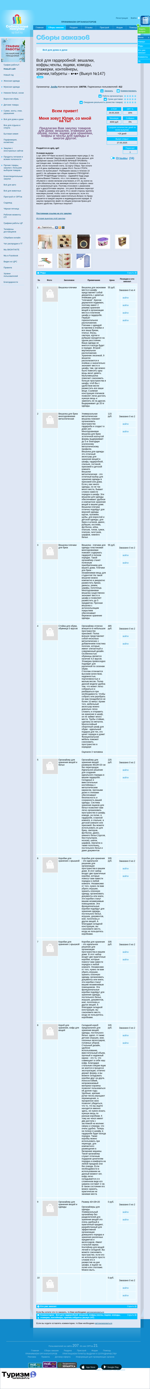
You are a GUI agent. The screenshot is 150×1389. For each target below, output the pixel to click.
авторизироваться (95, 1312)
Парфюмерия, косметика (10, 141)
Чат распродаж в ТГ (13, 243)
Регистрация (122, 18)
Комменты (143, 57)
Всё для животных (12, 191)
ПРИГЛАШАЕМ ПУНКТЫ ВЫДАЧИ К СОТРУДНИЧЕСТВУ (90, 1353)
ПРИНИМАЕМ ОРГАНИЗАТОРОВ (78, 22)
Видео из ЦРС (10, 261)
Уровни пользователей (11, 274)
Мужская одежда (12, 87)
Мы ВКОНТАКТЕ (11, 249)
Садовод (8, 203)
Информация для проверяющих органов (95, 1357)
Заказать (108, 91)
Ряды (140, 46)
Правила (8, 267)
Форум (119, 27)
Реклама (32, 1357)
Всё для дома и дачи (14, 119)
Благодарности (11, 282)
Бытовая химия (11, 134)
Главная (39, 27)
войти (126, 297)
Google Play (113, 1367)
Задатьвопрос (142, 30)
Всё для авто (10, 185)
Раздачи (74, 27)
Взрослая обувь (11, 99)
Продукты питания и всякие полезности (13, 158)
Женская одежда (12, 81)
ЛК (139, 61)
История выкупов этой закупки (50, 218)
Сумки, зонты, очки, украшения (13, 112)
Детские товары (11, 105)
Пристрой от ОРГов (13, 197)
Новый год (9, 75)
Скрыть (130, 273)
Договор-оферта (63, 1357)
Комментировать (129, 91)
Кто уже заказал (141, 51)
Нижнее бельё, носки (14, 93)
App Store (90, 1367)
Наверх (141, 41)
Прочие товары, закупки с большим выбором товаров (13, 167)
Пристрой (104, 27)
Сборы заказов (56, 28)
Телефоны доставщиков (10, 230)
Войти (134, 18)
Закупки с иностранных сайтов (13, 149)
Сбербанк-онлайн (12, 237)
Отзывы (89, 27)
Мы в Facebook (11, 255)
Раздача (68, 1350)
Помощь (134, 27)
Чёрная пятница (11, 208)
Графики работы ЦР (13, 223)
